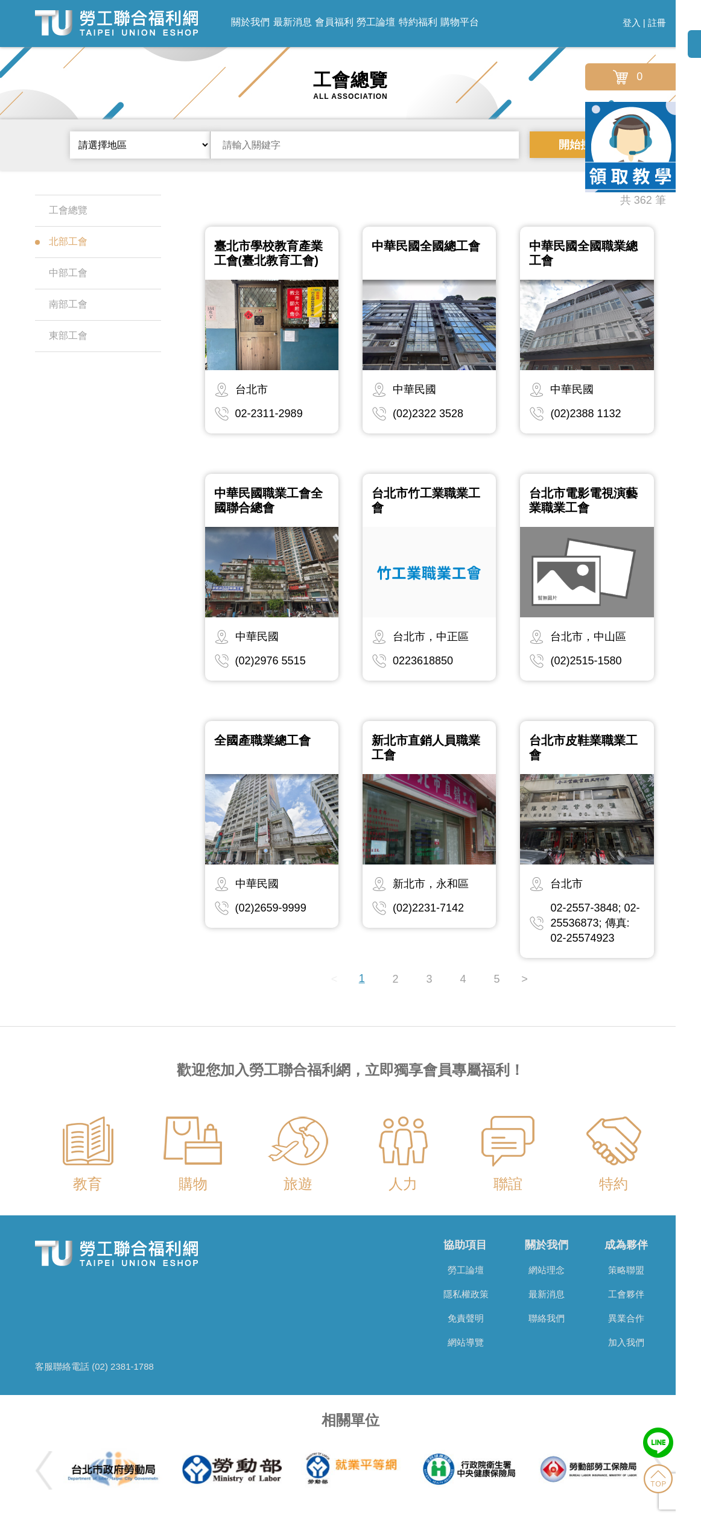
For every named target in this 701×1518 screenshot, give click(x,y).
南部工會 (61, 304)
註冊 (657, 22)
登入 (632, 22)
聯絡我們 (546, 1318)
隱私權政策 (466, 1294)
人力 (403, 1183)
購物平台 (459, 22)
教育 (87, 1183)
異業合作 (626, 1318)
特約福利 (418, 22)
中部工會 (61, 273)
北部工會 (61, 241)
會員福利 (334, 22)
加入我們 (626, 1342)
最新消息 (292, 22)
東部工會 (61, 335)
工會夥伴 (626, 1294)
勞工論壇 (376, 22)
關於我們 (250, 22)
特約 (613, 1183)
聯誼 (507, 1183)
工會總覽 (61, 210)
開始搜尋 (580, 145)
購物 (193, 1183)
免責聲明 (466, 1318)
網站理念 (546, 1269)
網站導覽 (466, 1342)
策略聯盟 (626, 1269)
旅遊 (298, 1183)
